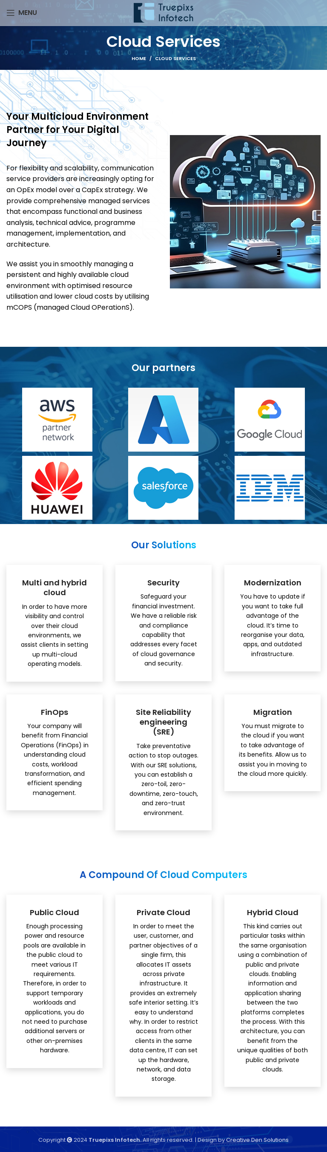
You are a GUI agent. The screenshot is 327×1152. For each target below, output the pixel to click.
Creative (238, 1139)
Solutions (276, 1139)
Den (257, 1139)
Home (139, 58)
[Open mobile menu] (21, 12)
